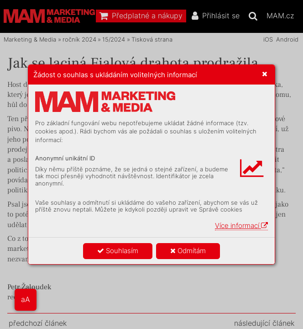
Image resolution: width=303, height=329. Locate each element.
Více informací (241, 225)
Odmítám (188, 250)
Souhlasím (117, 250)
